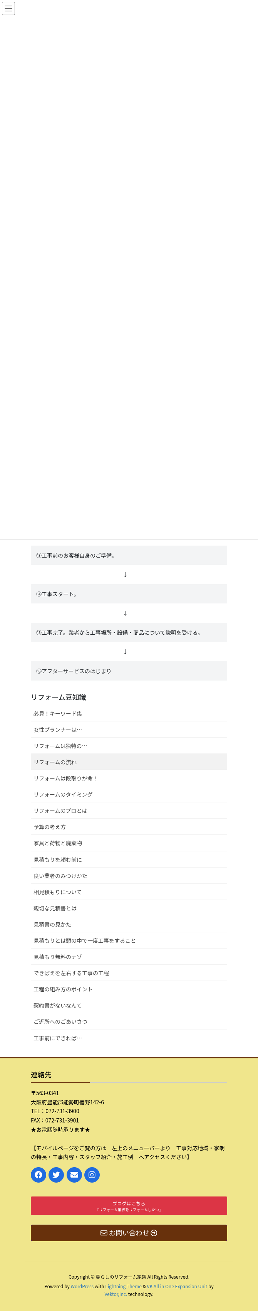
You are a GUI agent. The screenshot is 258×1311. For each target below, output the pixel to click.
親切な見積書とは (55, 908)
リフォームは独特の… (60, 746)
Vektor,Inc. (115, 1294)
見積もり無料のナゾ (58, 957)
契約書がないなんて (58, 1005)
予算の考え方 (50, 827)
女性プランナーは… (58, 729)
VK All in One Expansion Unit (177, 1286)
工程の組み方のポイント (63, 989)
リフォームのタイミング (63, 794)
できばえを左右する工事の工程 (71, 973)
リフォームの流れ (55, 762)
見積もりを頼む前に (58, 859)
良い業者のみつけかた (60, 876)
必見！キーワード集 (58, 713)
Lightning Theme (123, 1286)
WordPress (82, 1286)
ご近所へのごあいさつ (60, 1021)
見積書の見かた (52, 924)
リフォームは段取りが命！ (66, 778)
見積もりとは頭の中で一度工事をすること (85, 940)
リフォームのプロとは (60, 810)
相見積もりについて (58, 892)
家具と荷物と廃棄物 (58, 843)
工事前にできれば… (58, 1038)
